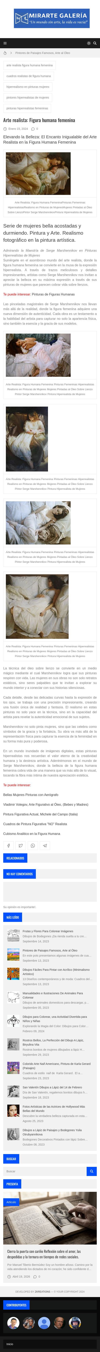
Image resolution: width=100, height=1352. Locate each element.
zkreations (42, 1291)
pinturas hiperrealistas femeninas (27, 108)
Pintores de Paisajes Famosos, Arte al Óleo (42, 53)
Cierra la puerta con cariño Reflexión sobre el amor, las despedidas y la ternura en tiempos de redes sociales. (44, 1254)
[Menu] (5, 43)
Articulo (11, 1202)
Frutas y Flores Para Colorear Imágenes (48, 931)
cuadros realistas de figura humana (28, 76)
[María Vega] (44, 1323)
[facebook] (8, 845)
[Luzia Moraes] (29, 1323)
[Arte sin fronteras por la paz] (13, 1323)
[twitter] (20, 845)
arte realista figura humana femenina (29, 65)
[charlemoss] (59, 1323)
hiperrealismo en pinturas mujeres (27, 86)
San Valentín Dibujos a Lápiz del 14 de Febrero (52, 1087)
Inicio (9, 1344)
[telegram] (45, 845)
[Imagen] (50, 1218)
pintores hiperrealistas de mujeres (27, 97)
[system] (89, 43)
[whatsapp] (33, 845)
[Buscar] (95, 43)
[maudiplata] (75, 1323)
